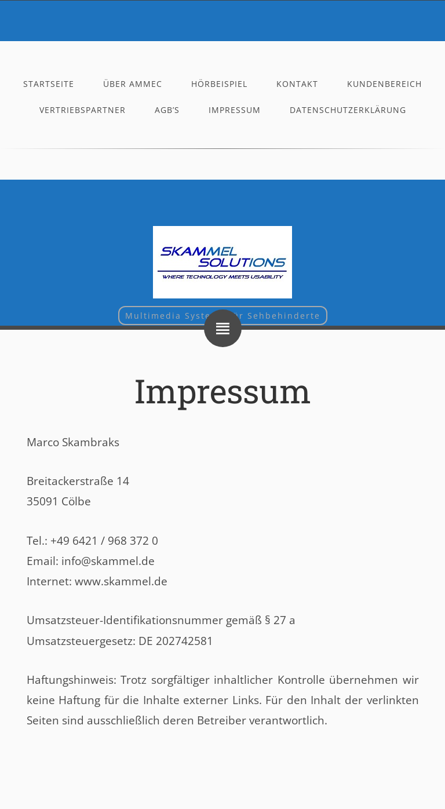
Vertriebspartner (82, 109)
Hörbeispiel (219, 83)
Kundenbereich (384, 83)
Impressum (235, 109)
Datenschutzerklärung (348, 109)
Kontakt (297, 83)
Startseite (48, 83)
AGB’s (167, 109)
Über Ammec (132, 83)
